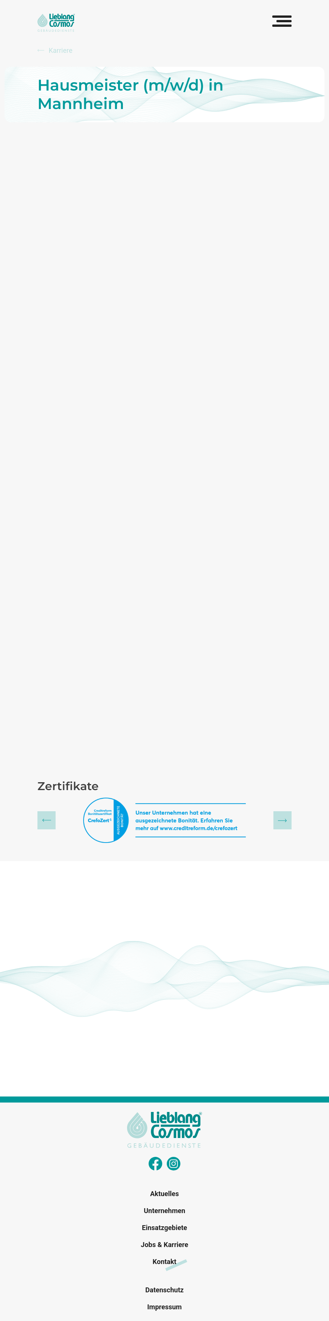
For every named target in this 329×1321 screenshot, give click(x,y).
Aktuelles (164, 1194)
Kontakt (165, 1262)
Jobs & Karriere (164, 1245)
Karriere (54, 50)
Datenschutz (164, 1290)
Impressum (164, 1307)
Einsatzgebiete (164, 1228)
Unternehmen (164, 1211)
